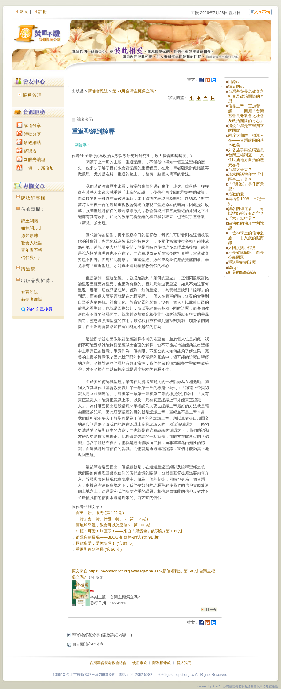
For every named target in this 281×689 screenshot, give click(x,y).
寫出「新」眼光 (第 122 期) (100, 512)
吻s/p (232, 267)
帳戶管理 (32, 95)
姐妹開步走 (31, 228)
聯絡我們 (184, 663)
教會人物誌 (31, 242)
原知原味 (29, 235)
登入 (23, 11)
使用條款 (139, 663)
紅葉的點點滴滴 (242, 272)
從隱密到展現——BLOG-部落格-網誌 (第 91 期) (117, 537)
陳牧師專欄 (33, 197)
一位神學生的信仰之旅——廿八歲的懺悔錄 (246, 238)
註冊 (42, 11)
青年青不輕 (31, 250)
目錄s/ (233, 81)
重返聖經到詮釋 (242, 262)
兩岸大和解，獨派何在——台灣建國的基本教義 (246, 140)
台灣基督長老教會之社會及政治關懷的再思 (246, 96)
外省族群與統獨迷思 (246, 150)
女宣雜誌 (29, 292)
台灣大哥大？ (240, 169)
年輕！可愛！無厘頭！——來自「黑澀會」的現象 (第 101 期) (130, 531)
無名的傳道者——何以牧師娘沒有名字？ (246, 211)
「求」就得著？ (242, 218)
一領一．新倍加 (35, 168)
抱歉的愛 (236, 194)
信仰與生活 (31, 257)
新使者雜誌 (31, 299)
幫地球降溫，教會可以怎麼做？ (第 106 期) (114, 525)
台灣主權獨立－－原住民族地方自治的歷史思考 (246, 160)
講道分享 (28, 125)
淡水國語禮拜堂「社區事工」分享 (246, 177)
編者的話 (236, 86)
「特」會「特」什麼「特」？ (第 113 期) (112, 519)
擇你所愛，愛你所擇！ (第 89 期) (105, 543)
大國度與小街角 (242, 247)
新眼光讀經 (30, 159)
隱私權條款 (161, 663)
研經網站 (28, 142)
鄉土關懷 (29, 220)
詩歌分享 (28, 134)
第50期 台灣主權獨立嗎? (134, 91)
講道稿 (28, 268)
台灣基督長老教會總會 (108, 663)
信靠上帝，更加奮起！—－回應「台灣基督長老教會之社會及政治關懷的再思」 (246, 113)
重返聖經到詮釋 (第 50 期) (99, 549)
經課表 (26, 151)
